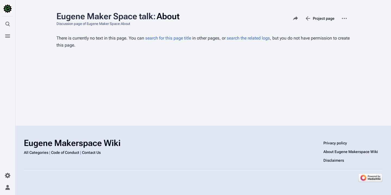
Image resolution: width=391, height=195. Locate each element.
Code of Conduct (65, 152)
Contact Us (91, 152)
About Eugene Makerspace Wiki (350, 152)
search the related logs (248, 38)
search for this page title (168, 38)
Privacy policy (335, 143)
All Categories (36, 152)
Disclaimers (333, 160)
